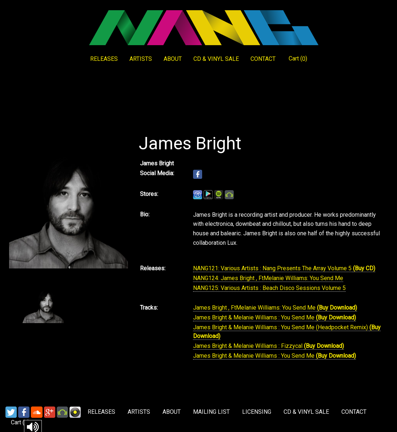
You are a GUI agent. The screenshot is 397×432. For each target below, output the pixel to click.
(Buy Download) (337, 307)
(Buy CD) (364, 268)
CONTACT (263, 58)
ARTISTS (140, 58)
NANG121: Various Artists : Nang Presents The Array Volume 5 (273, 268)
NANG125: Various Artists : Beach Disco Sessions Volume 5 (269, 287)
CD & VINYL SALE (216, 58)
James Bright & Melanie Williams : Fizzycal (248, 345)
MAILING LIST (211, 411)
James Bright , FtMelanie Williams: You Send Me (255, 307)
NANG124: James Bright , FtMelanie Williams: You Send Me (268, 278)
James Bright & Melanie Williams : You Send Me (254, 317)
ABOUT (173, 58)
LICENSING (256, 411)
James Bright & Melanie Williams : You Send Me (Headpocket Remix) (281, 327)
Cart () (298, 58)
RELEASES (104, 58)
